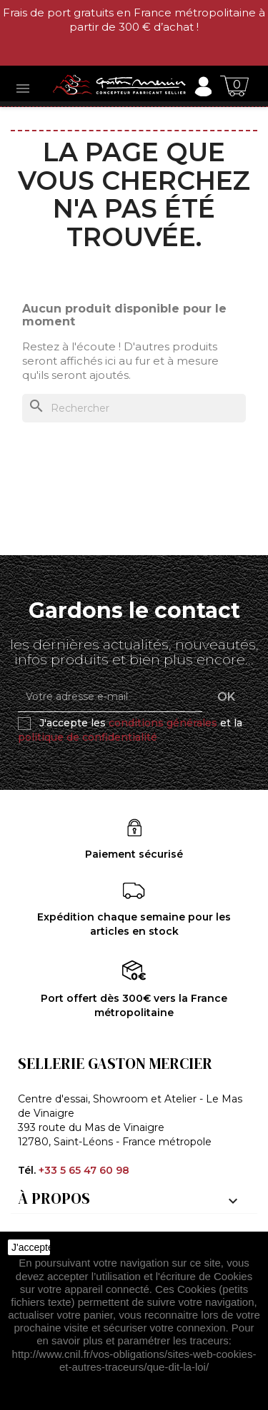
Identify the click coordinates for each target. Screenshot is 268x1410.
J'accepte (30, 1247)
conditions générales (163, 722)
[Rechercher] (134, 408)
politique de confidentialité (87, 737)
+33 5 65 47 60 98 (84, 1170)
